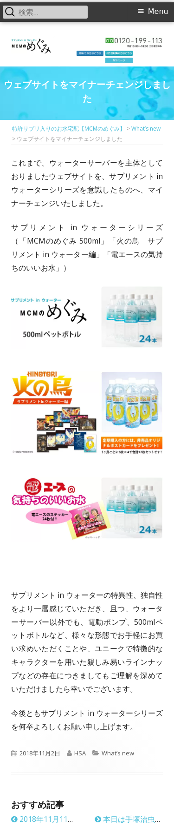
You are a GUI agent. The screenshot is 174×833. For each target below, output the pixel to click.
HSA (80, 753)
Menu (158, 11)
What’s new (118, 753)
